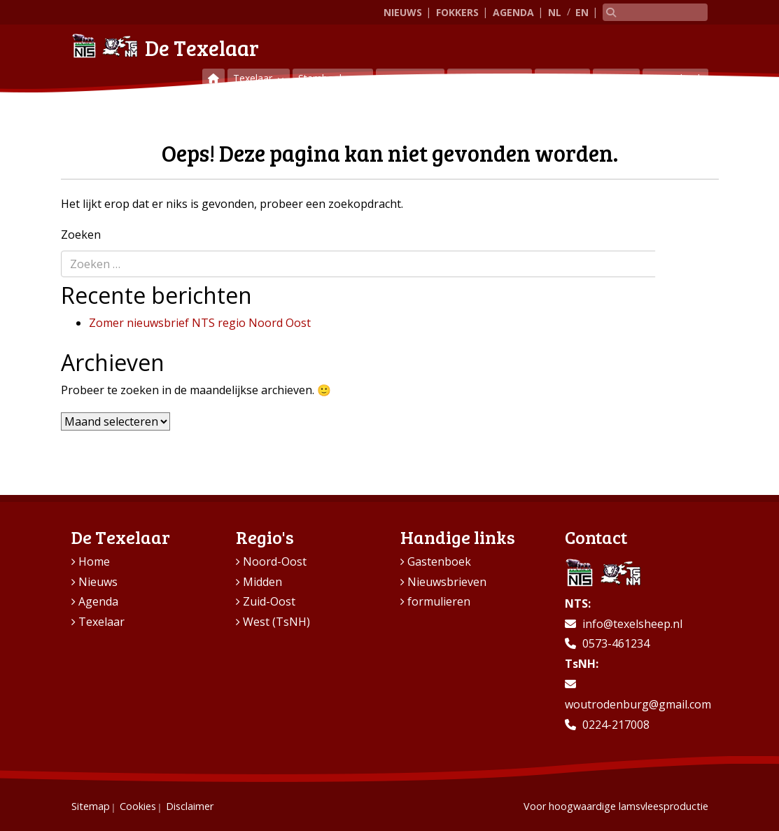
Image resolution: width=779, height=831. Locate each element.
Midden (262, 581)
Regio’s (557, 78)
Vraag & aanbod (489, 78)
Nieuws (403, 12)
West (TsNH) (276, 621)
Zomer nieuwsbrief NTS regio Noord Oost (200, 322)
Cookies (138, 806)
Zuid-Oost (269, 601)
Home (94, 561)
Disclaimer (189, 806)
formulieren (438, 601)
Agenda (513, 12)
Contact (616, 78)
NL (554, 12)
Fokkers (457, 12)
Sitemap (90, 806)
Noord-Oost (275, 561)
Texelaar (254, 78)
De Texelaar (165, 46)
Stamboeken (328, 78)
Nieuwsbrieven (446, 581)
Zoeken (81, 234)
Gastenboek (675, 78)
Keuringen (405, 78)
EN (582, 12)
